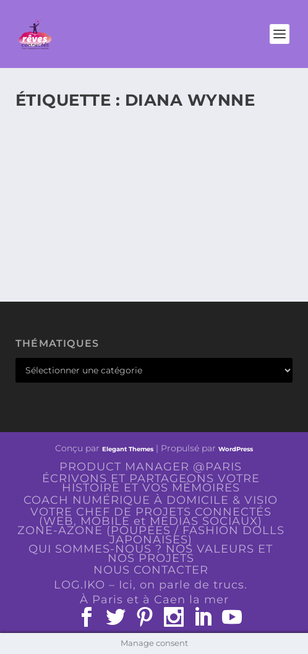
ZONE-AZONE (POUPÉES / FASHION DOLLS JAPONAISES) (150, 535)
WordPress (235, 449)
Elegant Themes (127, 449)
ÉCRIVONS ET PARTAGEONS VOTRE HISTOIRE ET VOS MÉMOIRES (151, 483)
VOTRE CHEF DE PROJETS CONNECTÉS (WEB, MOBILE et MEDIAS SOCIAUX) (151, 516)
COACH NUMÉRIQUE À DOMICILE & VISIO (151, 500)
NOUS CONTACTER (150, 570)
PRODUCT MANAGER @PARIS (150, 467)
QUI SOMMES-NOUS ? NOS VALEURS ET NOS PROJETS (150, 553)
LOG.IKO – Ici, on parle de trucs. (150, 585)
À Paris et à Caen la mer (154, 599)
